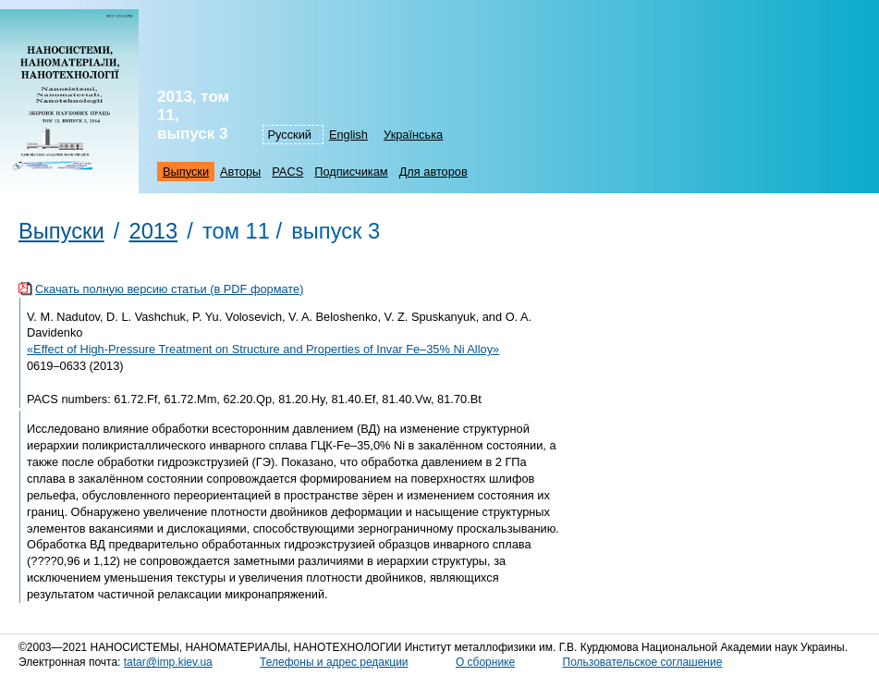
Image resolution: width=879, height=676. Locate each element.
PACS (287, 171)
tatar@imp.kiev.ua (168, 662)
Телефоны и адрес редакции (334, 662)
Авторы (240, 171)
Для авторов (433, 171)
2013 (152, 231)
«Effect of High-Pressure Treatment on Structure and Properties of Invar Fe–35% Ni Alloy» (263, 349)
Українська (413, 134)
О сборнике (485, 662)
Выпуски (186, 171)
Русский (289, 134)
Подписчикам (350, 171)
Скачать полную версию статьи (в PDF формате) (169, 289)
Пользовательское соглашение (643, 662)
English (348, 134)
